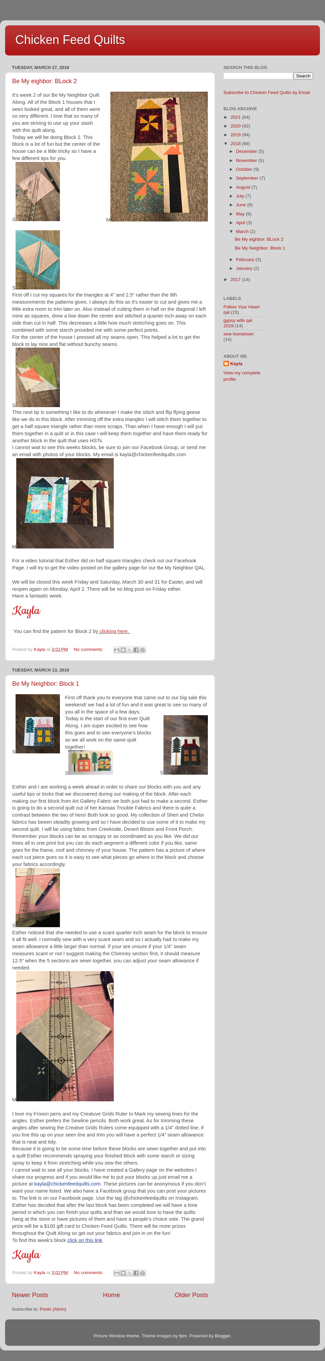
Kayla (236, 363)
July (240, 195)
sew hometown (238, 333)
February (246, 259)
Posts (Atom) (53, 1309)
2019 (236, 134)
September (248, 178)
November (247, 160)
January (245, 268)
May (241, 213)
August (244, 187)
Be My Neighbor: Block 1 (45, 683)
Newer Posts (30, 1294)
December (247, 151)
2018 (236, 143)
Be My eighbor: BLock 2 (44, 81)
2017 (236, 279)
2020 (236, 125)
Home (111, 1294)
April (241, 222)
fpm (183, 1335)
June (241, 204)
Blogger (222, 1335)
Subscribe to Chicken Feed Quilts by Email (266, 92)
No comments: (89, 649)
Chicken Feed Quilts (70, 40)
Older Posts (191, 1294)
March (243, 231)
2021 (236, 117)
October (245, 169)
